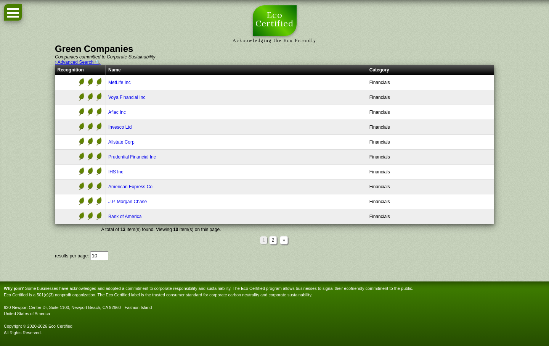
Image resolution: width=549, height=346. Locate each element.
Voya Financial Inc (126, 97)
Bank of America (124, 216)
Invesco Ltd (120, 127)
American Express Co (130, 186)
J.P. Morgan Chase (127, 201)
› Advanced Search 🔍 (78, 62)
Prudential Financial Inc (132, 157)
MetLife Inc (119, 82)
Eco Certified (275, 19)
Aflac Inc (117, 112)
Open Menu (13, 12)
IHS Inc (115, 172)
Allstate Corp (121, 142)
